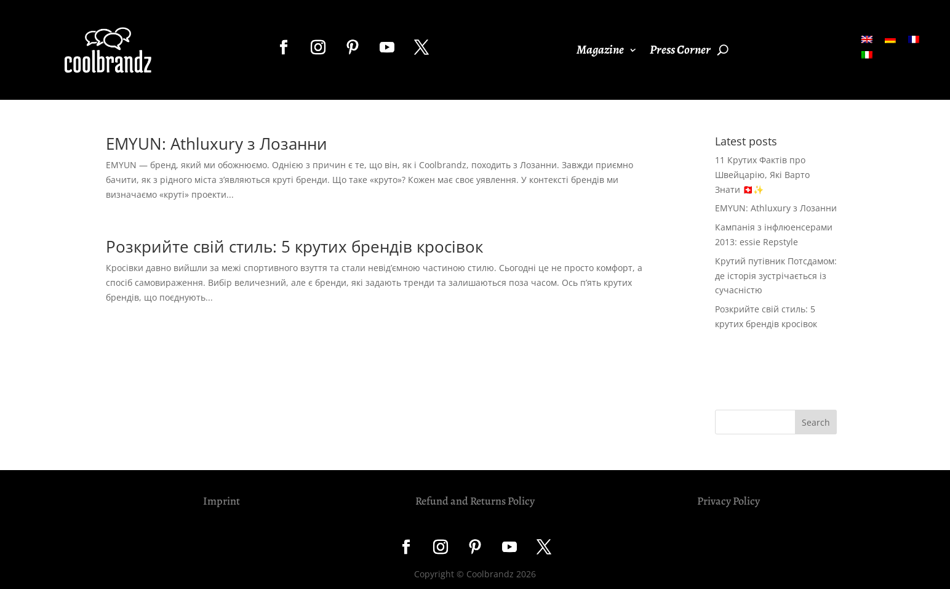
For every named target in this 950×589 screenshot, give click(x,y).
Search (816, 422)
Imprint (221, 501)
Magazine (600, 52)
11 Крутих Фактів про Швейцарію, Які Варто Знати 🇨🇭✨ (762, 174)
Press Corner (680, 52)
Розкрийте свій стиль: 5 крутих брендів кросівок (294, 246)
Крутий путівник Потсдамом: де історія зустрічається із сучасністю (776, 275)
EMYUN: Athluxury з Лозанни (216, 143)
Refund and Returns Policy (475, 501)
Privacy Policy (728, 501)
